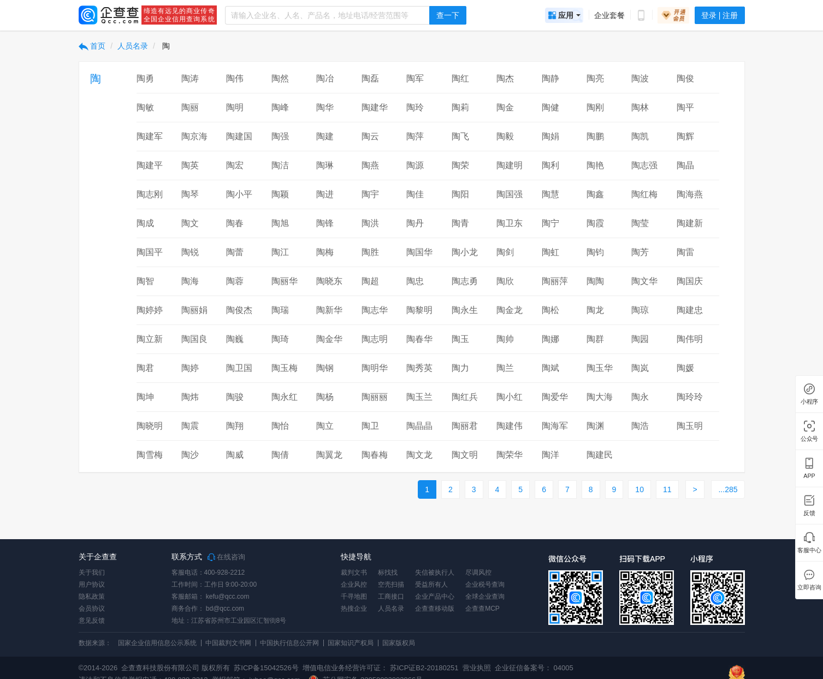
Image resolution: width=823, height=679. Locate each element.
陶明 (235, 107)
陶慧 (550, 194)
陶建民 (600, 454)
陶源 (415, 165)
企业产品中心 (434, 596)
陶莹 (640, 223)
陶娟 (550, 136)
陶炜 (190, 397)
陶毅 (505, 136)
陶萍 (415, 136)
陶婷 (190, 368)
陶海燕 (690, 194)
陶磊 (370, 78)
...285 (727, 489)
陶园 (640, 339)
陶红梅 (644, 194)
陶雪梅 (150, 454)
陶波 (640, 78)
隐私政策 (92, 596)
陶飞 (460, 136)
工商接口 (391, 596)
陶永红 (284, 397)
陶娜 (550, 339)
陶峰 (280, 107)
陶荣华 (509, 454)
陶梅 (325, 252)
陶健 (550, 107)
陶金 (505, 107)
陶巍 (235, 339)
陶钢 (325, 368)
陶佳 (415, 194)
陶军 (415, 78)
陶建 (325, 136)
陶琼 (640, 310)
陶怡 (280, 425)
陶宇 (370, 194)
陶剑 (505, 252)
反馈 (809, 513)
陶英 (190, 165)
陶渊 (595, 425)
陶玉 (460, 339)
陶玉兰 (419, 397)
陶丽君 (465, 425)
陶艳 (595, 165)
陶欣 (505, 281)
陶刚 (595, 107)
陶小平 (239, 194)
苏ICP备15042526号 (266, 668)
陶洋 (550, 454)
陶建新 (690, 223)
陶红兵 (465, 397)
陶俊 (685, 78)
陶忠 (415, 281)
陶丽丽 (375, 397)
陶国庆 (690, 281)
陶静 (550, 78)
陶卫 (370, 425)
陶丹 (415, 223)
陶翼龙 (329, 454)
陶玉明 (690, 425)
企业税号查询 (485, 584)
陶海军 (555, 425)
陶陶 (595, 281)
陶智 (145, 281)
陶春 (235, 223)
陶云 (370, 136)
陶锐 (190, 252)
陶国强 (509, 194)
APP (809, 476)
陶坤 (145, 397)
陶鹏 (595, 136)
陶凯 (640, 136)
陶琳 (325, 165)
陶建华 (375, 107)
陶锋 (325, 223)
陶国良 (194, 339)
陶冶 (325, 78)
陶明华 (375, 368)
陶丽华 (284, 281)
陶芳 (640, 252)
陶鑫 (595, 194)
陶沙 (190, 454)
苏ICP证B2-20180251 (424, 668)
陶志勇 (465, 281)
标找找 (388, 572)
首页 (92, 46)
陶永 (640, 397)
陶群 (595, 339)
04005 (563, 668)
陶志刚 (150, 194)
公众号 (809, 438)
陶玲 (415, 107)
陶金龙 (509, 310)
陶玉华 (600, 368)
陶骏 (235, 397)
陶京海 (194, 136)
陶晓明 (150, 425)
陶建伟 (509, 425)
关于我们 (92, 572)
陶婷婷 (150, 310)
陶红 (460, 78)
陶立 (325, 425)
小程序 (809, 401)
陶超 (370, 281)
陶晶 (685, 165)
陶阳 (460, 194)
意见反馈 (92, 620)
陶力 (460, 368)
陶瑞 (280, 310)
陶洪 (370, 223)
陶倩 (280, 454)
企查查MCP (482, 608)
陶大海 (600, 397)
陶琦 (280, 339)
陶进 (325, 194)
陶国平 (150, 252)
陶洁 (280, 165)
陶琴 (190, 194)
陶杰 (505, 78)
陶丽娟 (194, 310)
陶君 (145, 368)
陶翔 (235, 425)
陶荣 (460, 165)
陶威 (235, 454)
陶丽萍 (555, 281)
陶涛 (190, 78)
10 (639, 489)
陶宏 (235, 165)
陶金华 (329, 339)
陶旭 (280, 223)
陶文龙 (419, 454)
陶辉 (685, 136)
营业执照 (475, 668)
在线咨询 (227, 557)
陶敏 (145, 107)
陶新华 (329, 310)
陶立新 (150, 339)
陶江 (280, 252)
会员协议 (92, 608)
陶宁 (550, 223)
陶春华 (419, 339)
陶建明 (509, 165)
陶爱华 (555, 397)
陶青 (460, 223)
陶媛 (685, 368)
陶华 (325, 107)
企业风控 (354, 584)
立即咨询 (809, 587)
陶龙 (595, 310)
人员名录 (132, 46)
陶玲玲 (690, 397)
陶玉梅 (284, 368)
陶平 (685, 107)
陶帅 (505, 339)
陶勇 (145, 78)
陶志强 (644, 165)
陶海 (190, 281)
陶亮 (595, 78)
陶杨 (325, 397)
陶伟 (235, 78)
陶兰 (505, 368)
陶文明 (465, 454)
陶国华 (419, 252)
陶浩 (640, 425)
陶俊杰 (239, 310)
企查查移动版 (434, 608)
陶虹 (550, 252)
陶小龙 (465, 252)
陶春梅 (375, 454)
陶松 (550, 310)
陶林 (640, 107)
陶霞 (595, 223)
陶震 (190, 425)
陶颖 (280, 194)
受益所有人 (431, 584)
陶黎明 (419, 310)
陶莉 (460, 107)
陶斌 (550, 368)
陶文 (190, 223)
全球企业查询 (485, 596)
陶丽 (190, 107)
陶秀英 (419, 368)
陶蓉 (235, 281)
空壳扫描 (391, 584)
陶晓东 (329, 281)
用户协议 (92, 584)
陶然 (280, 78)
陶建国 (239, 136)
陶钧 (595, 252)
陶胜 (370, 252)
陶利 (550, 165)
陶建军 (150, 136)
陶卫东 (509, 223)
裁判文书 (354, 572)
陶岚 (640, 368)
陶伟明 (690, 339)
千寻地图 (354, 596)
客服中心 (809, 550)
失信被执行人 (434, 572)
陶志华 (375, 310)
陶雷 (685, 252)
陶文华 (644, 281)
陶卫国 (239, 368)
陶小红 (509, 397)
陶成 (145, 223)
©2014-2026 (98, 668)
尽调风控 (478, 572)
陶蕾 (235, 252)
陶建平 (150, 165)
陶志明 (375, 339)
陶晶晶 (419, 425)
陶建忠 (690, 310)
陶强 (280, 136)
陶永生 (465, 310)
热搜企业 (354, 608)
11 (667, 489)
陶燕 (370, 165)
